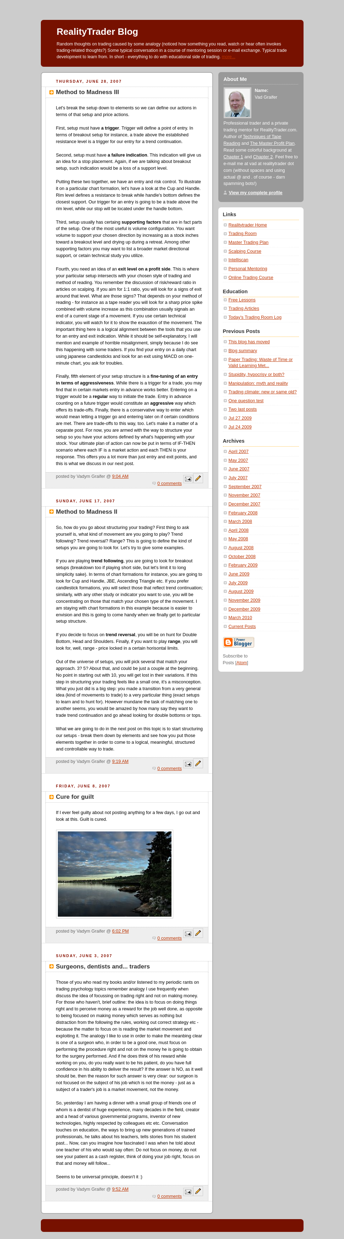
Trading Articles (244, 308)
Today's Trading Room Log (255, 317)
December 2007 (245, 504)
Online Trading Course (251, 277)
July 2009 (238, 582)
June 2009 (239, 574)
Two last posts (243, 409)
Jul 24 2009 (240, 427)
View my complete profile (256, 192)
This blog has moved (249, 341)
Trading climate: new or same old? (263, 391)
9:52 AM (120, 1189)
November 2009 (245, 600)
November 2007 (245, 495)
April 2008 (239, 530)
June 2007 (239, 468)
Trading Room (243, 233)
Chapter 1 (233, 156)
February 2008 (243, 513)
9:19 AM (120, 761)
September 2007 (245, 486)
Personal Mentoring (248, 268)
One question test (246, 400)
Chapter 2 (263, 156)
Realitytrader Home (248, 225)
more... (228, 56)
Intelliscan (239, 259)
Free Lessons (242, 300)
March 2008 (240, 521)
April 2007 (239, 451)
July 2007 (238, 477)
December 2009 (245, 609)
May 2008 (238, 538)
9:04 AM (120, 476)
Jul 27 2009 (240, 418)
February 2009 (243, 565)
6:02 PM (120, 931)
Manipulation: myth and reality (258, 383)
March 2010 (240, 617)
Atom (241, 662)
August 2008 (241, 547)
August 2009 (241, 591)
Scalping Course (245, 251)
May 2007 (238, 460)
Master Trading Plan (249, 242)
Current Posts (242, 626)
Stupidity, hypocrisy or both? (256, 374)
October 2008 (242, 556)
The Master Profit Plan (272, 143)
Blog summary (243, 350)
